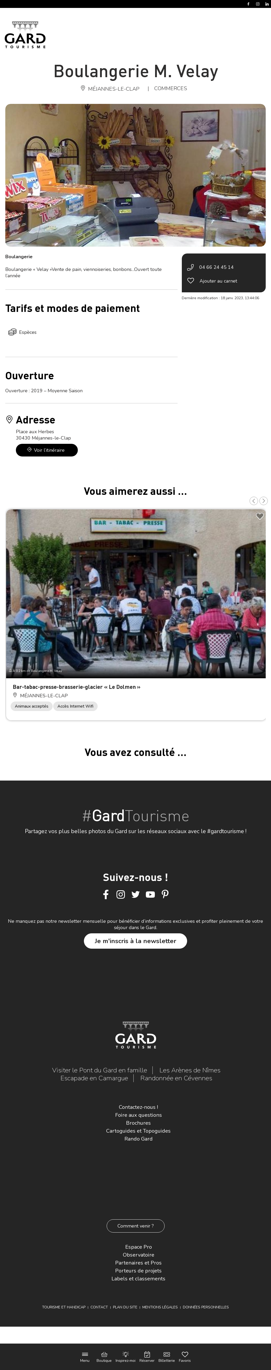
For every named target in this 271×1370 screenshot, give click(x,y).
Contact (99, 1307)
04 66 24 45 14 (216, 267)
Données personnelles (206, 1307)
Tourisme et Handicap (63, 1307)
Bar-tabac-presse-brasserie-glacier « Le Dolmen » (77, 686)
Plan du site (125, 1307)
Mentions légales (160, 1307)
